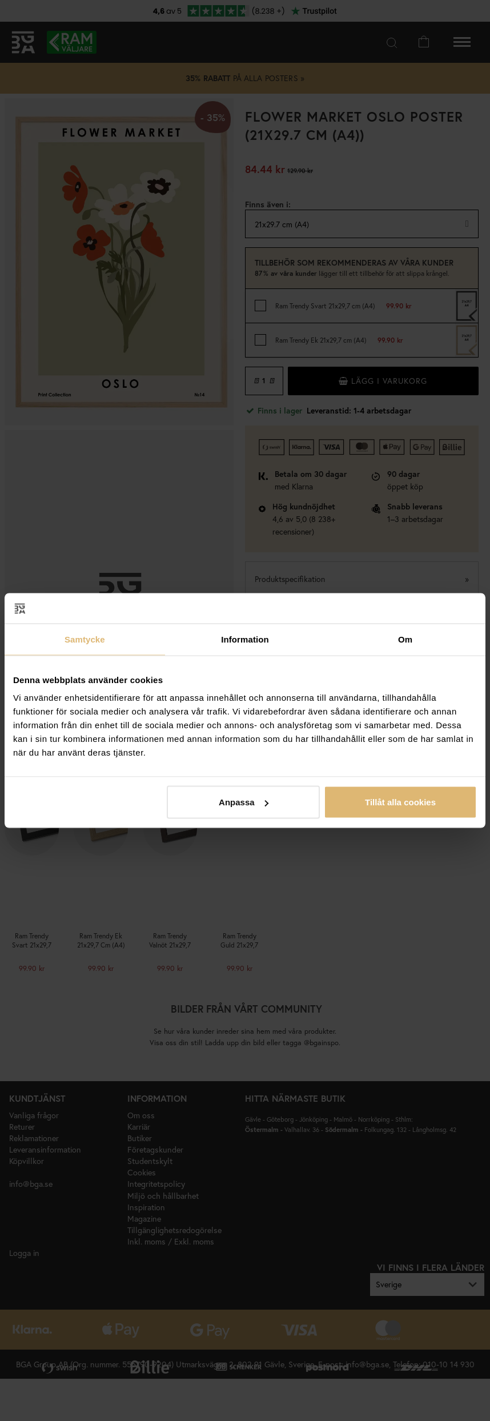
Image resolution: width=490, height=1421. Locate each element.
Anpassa (243, 802)
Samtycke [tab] (85, 639)
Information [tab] (245, 639)
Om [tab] (405, 639)
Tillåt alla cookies (400, 802)
